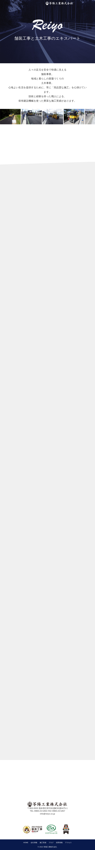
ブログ (51, 842)
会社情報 (34, 842)
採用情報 (59, 842)
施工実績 (43, 842)
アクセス (68, 842)
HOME (25, 842)
